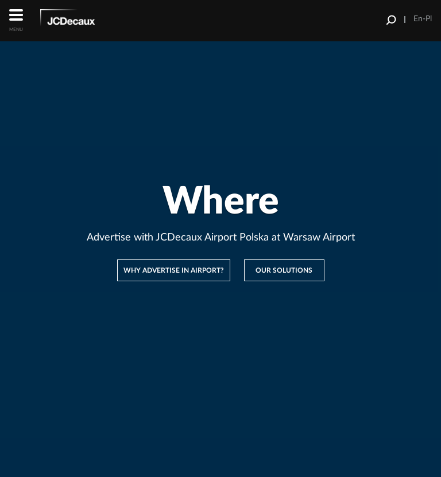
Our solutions (284, 270)
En (418, 19)
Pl (428, 19)
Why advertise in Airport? (173, 270)
